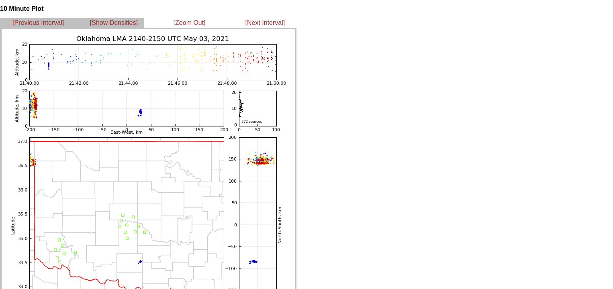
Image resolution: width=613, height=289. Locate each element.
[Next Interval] (265, 22)
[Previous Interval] (38, 22)
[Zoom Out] (190, 22)
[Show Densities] (114, 22)
